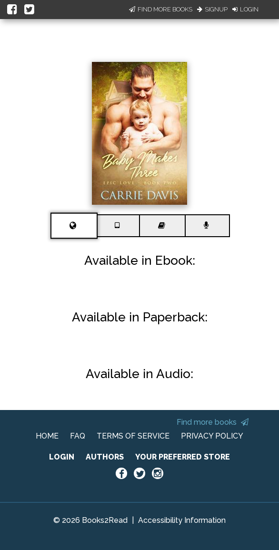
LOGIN (61, 456)
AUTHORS (105, 456)
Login (245, 9)
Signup (212, 9)
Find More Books (160, 9)
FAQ (77, 435)
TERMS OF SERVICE (133, 435)
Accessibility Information (182, 520)
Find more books (213, 422)
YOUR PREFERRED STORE (182, 456)
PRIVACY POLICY (212, 435)
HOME (47, 435)
